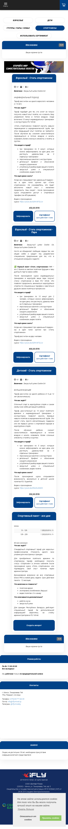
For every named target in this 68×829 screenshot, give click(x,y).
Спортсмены (50, 28)
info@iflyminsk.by (14, 702)
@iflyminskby (16, 704)
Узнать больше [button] (26, 809)
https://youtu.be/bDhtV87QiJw (31, 202)
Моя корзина (31, 45)
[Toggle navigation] (5, 5)
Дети (49, 20)
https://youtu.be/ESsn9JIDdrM (31, 488)
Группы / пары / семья (18, 28)
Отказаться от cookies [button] (28, 818)
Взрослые (18, 20)
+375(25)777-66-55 (17, 699)
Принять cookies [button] (50, 818)
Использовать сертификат (34, 36)
